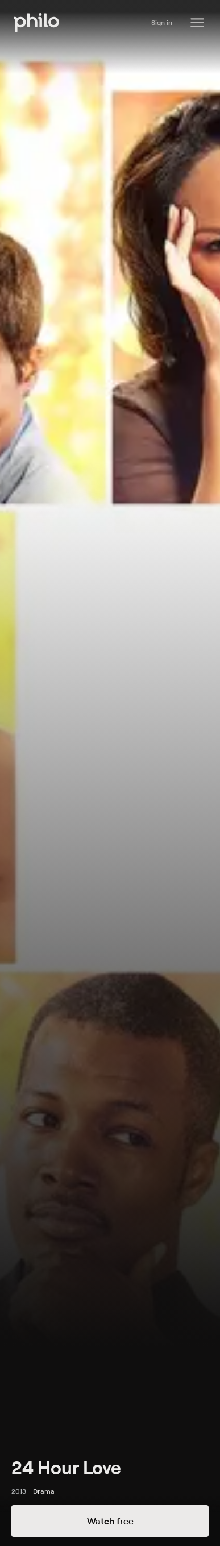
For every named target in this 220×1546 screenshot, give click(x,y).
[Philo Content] (197, 23)
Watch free (110, 1521)
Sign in (161, 22)
